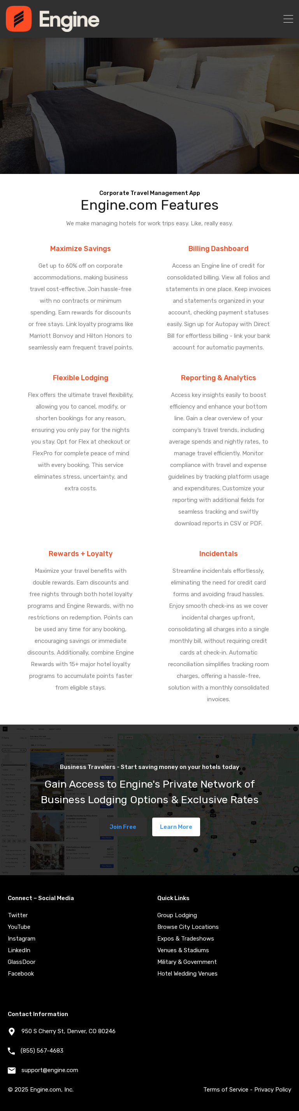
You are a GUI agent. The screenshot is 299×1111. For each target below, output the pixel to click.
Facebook (21, 973)
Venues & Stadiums (183, 950)
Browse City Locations (188, 926)
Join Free (122, 826)
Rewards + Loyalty (81, 553)
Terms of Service (225, 1089)
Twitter (18, 915)
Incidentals (218, 553)
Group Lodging (177, 915)
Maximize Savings (80, 248)
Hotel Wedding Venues (187, 973)
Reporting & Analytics (218, 378)
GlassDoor (21, 961)
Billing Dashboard (218, 248)
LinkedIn (19, 950)
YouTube (19, 926)
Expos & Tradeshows (185, 938)
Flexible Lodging (80, 378)
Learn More (176, 826)
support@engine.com (49, 1070)
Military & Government (187, 961)
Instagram (21, 938)
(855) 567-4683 (42, 1050)
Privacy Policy (272, 1089)
